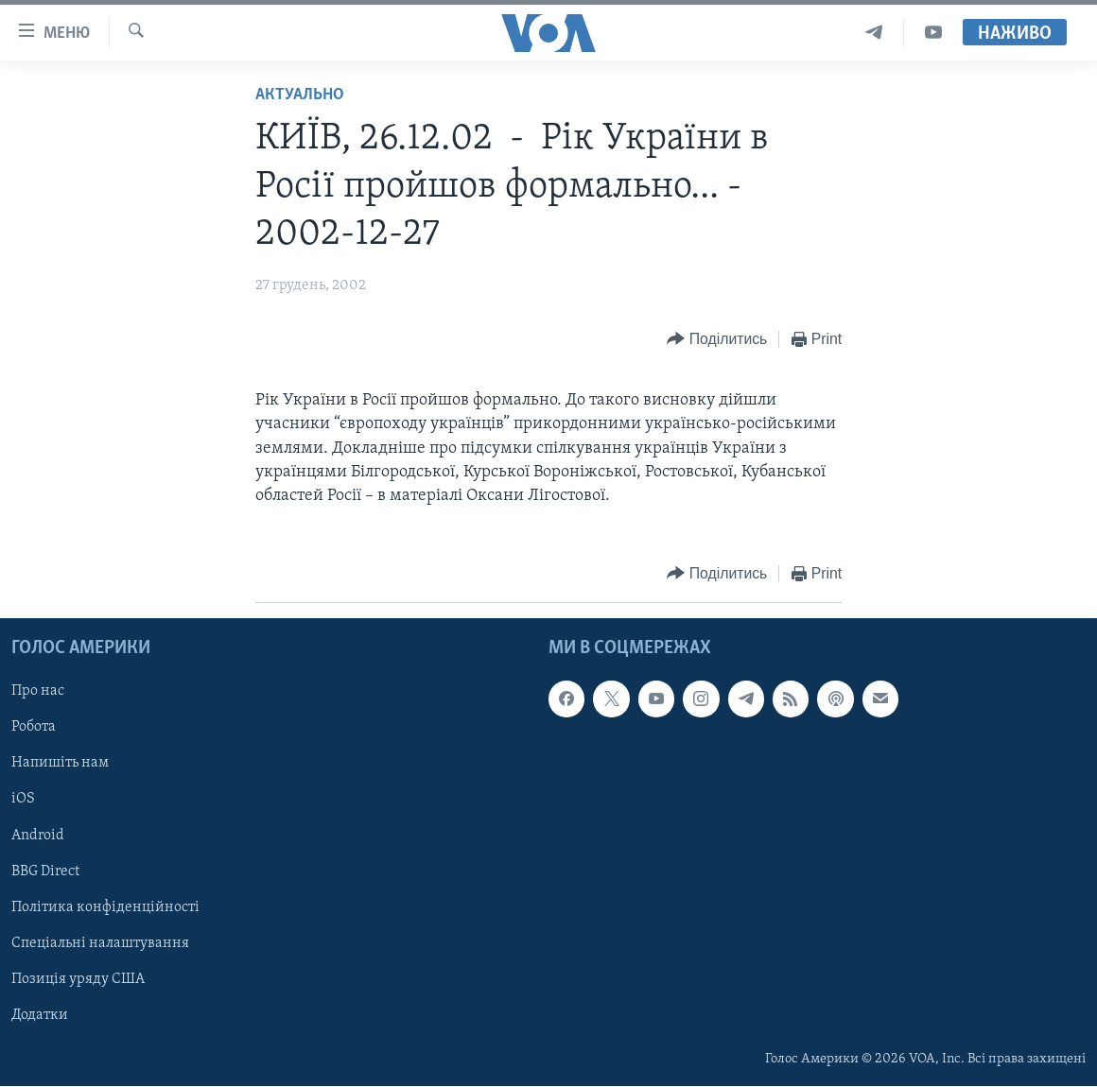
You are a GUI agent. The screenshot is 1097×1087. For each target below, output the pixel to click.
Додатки (39, 1015)
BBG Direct (45, 871)
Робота (33, 727)
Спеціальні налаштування (100, 943)
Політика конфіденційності (105, 907)
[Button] (717, 340)
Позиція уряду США (78, 979)
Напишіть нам (60, 763)
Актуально (299, 95)
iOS (23, 799)
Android (37, 835)
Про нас (37, 691)
